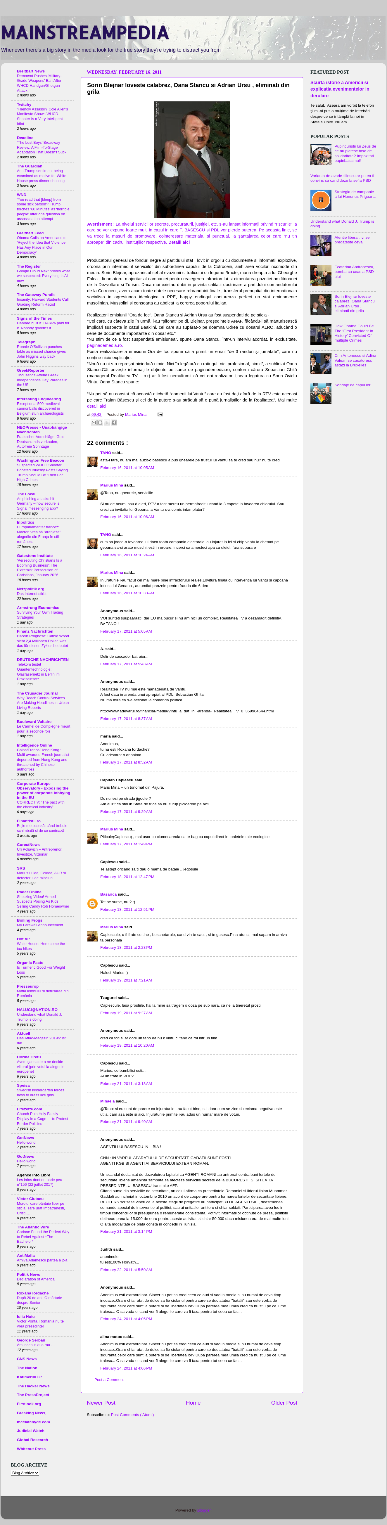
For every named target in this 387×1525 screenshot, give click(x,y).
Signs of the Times (34, 318)
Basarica (109, 894)
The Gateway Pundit (36, 294)
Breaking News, (31, 1413)
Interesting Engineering (39, 399)
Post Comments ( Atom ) (132, 1415)
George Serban (31, 1340)
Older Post (284, 1403)
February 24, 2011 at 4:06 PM (126, 1368)
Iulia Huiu (26, 1316)
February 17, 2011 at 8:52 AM (126, 762)
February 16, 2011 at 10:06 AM (127, 517)
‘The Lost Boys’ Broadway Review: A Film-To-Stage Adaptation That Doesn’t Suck (41, 147)
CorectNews (28, 844)
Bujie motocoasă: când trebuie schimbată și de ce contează (42, 828)
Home (193, 1403)
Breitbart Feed (30, 233)
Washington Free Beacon (40, 460)
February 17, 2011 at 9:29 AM (126, 811)
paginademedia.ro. (105, 345)
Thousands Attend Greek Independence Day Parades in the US (42, 380)
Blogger (204, 1510)
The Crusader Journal (37, 693)
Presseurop (28, 986)
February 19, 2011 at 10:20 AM (127, 1045)
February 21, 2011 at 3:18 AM (126, 1083)
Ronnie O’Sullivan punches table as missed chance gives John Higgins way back (41, 352)
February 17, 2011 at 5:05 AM (126, 631)
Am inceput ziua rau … (36, 1345)
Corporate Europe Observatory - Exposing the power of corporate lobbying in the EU (43, 790)
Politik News (28, 1274)
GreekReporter (31, 370)
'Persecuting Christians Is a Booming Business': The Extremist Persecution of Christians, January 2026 (39, 567)
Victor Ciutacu (30, 1199)
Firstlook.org (29, 1404)
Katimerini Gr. (30, 1377)
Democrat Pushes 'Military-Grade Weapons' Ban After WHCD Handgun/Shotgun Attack (39, 83)
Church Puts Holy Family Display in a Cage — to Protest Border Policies (42, 1119)
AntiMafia (26, 1255)
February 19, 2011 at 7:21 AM (126, 980)
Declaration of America (36, 1279)
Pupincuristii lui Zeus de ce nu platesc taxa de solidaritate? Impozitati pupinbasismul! (355, 153)
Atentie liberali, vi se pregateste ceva (351, 239)
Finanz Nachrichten (35, 631)
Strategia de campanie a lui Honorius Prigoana (354, 194)
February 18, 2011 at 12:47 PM (127, 877)
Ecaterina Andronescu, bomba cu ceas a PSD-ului (354, 271)
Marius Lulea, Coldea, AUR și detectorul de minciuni (41, 875)
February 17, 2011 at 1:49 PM (126, 844)
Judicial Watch (30, 1431)
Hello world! (27, 1142)
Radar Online (29, 892)
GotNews (25, 1137)
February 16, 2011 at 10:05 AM (127, 467)
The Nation (27, 1368)
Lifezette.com (29, 1109)
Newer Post (101, 1403)
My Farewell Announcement (40, 925)
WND (21, 195)
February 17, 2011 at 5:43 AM (126, 664)
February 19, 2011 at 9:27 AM (126, 1013)
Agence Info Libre (33, 1175)
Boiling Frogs (29, 920)
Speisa (23, 1085)
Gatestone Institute (35, 555)
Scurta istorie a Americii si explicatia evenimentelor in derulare (339, 89)
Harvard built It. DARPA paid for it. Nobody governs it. (43, 325)
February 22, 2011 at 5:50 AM (126, 1270)
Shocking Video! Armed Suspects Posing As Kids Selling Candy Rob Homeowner (43, 901)
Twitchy (24, 104)
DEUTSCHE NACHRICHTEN (43, 659)
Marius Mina (112, 485)
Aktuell (23, 1033)
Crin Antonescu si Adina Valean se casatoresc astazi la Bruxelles (355, 360)
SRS (21, 868)
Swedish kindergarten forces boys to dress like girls (40, 1092)
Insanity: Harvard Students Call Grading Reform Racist (43, 302)
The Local (26, 494)
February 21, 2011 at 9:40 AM (126, 1121)
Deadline (25, 138)
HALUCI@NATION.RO (37, 1010)
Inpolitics (25, 522)
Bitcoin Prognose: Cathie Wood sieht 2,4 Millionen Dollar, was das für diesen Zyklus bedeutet (43, 641)
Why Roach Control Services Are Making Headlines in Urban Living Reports (43, 703)
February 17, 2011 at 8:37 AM (126, 718)
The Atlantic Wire (33, 1227)
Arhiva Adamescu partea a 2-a (42, 1260)
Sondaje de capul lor (352, 385)
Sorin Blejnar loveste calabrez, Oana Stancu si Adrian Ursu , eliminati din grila (354, 303)
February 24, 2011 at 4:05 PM (126, 1319)
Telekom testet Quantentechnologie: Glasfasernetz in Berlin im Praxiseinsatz (38, 671)
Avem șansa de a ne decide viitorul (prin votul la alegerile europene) (40, 1067)
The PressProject (33, 1395)
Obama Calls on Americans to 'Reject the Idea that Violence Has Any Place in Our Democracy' (41, 245)
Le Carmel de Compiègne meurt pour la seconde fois (43, 728)
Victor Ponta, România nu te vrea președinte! (40, 1323)
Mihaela (108, 1101)
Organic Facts (30, 962)
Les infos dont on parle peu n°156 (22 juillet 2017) (39, 1182)
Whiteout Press (31, 1449)
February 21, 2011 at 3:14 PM (126, 1231)
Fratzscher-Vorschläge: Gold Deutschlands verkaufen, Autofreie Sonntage (40, 442)
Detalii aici (179, 242)
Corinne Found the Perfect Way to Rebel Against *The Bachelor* (43, 1237)
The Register (29, 266)
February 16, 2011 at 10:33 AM (127, 593)
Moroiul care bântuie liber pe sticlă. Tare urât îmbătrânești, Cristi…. (41, 1208)
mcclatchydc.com (33, 1422)
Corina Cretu (29, 1057)
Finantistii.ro (29, 821)
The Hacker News (33, 1386)
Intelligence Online (34, 745)
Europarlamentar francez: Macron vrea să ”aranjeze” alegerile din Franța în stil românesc (39, 534)
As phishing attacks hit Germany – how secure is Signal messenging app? (38, 503)
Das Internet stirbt (31, 593)
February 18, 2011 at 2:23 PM (126, 947)
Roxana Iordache (33, 1293)
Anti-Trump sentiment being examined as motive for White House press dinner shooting (41, 176)
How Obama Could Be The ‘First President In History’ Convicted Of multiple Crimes (354, 333)
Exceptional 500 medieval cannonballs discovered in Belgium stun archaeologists (40, 408)
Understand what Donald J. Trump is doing (39, 1017)
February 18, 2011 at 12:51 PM (127, 909)
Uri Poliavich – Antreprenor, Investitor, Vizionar (39, 851)
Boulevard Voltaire (34, 721)
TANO (106, 453)
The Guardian (29, 166)
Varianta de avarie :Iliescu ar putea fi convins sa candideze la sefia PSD (342, 178)
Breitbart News (31, 71)
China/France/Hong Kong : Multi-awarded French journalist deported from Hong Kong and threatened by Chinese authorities (43, 760)
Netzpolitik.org (30, 589)
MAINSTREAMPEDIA (85, 32)
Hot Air (23, 939)
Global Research (32, 1440)
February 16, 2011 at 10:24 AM (127, 555)
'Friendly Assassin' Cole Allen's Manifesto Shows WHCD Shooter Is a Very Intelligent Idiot (42, 116)
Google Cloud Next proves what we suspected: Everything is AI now (43, 276)
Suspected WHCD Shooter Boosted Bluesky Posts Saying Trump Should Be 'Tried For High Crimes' (42, 472)
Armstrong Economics (38, 607)
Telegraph (26, 342)
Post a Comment (109, 1379)
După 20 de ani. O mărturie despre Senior (39, 1300)
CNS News (27, 1359)
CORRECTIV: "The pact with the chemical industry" (41, 804)
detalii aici (96, 406)
